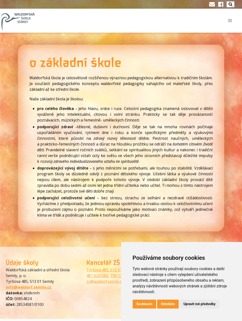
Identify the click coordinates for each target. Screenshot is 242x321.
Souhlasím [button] (144, 304)
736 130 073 (120, 275)
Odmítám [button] (168, 304)
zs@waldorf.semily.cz (105, 281)
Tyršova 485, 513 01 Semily (110, 270)
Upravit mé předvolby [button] (199, 304)
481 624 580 (97, 275)
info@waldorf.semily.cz (28, 287)
